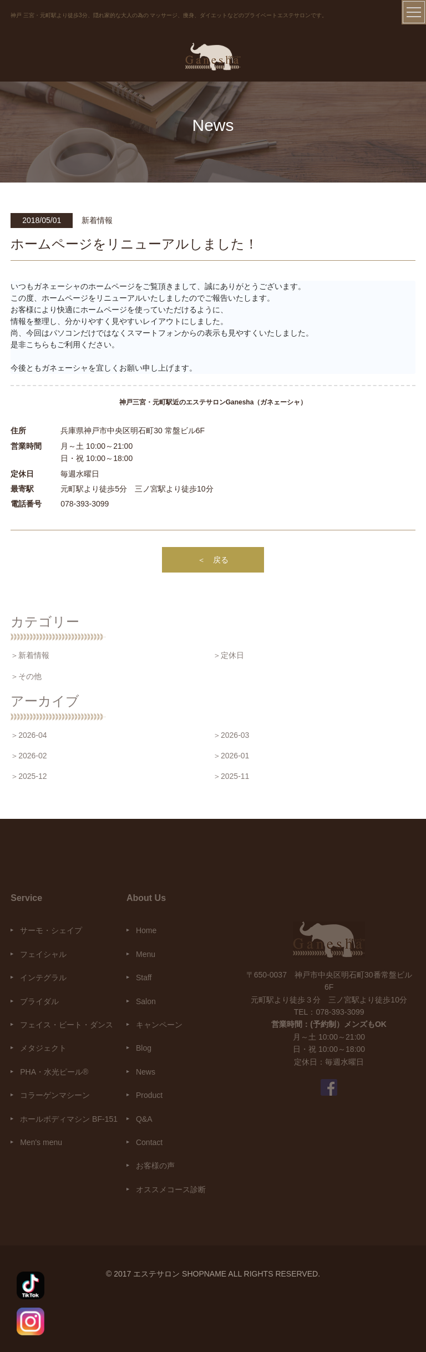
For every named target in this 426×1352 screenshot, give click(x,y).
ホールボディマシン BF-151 (69, 1119)
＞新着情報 (30, 655)
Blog (143, 1048)
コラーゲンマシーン (55, 1095)
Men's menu (41, 1142)
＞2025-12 (29, 776)
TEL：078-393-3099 (329, 1011)
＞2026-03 (231, 735)
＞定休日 (228, 655)
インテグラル (43, 977)
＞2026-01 (231, 755)
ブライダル (39, 1001)
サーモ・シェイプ (51, 930)
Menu (145, 954)
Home (146, 930)
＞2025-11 (231, 776)
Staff (144, 977)
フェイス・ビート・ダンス (66, 1024)
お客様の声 (155, 1165)
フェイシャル (43, 954)
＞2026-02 (29, 755)
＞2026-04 (29, 735)
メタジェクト (43, 1048)
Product (149, 1095)
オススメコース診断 (171, 1189)
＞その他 (26, 676)
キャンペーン (159, 1024)
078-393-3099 (84, 503)
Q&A (144, 1119)
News (145, 1071)
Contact (149, 1142)
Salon (146, 1001)
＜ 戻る (213, 559)
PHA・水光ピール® (54, 1071)
